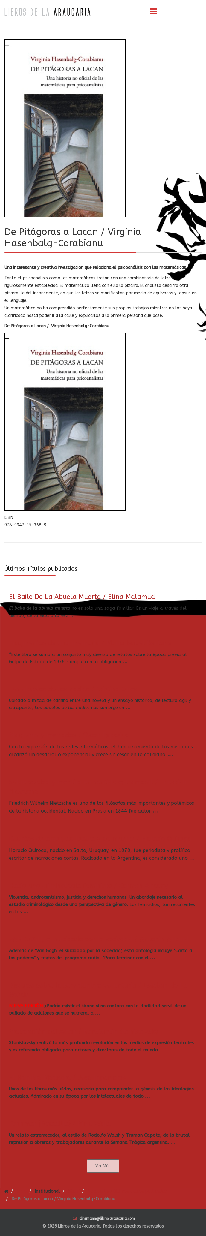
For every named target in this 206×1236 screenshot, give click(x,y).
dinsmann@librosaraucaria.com (107, 1218)
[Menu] (153, 12)
